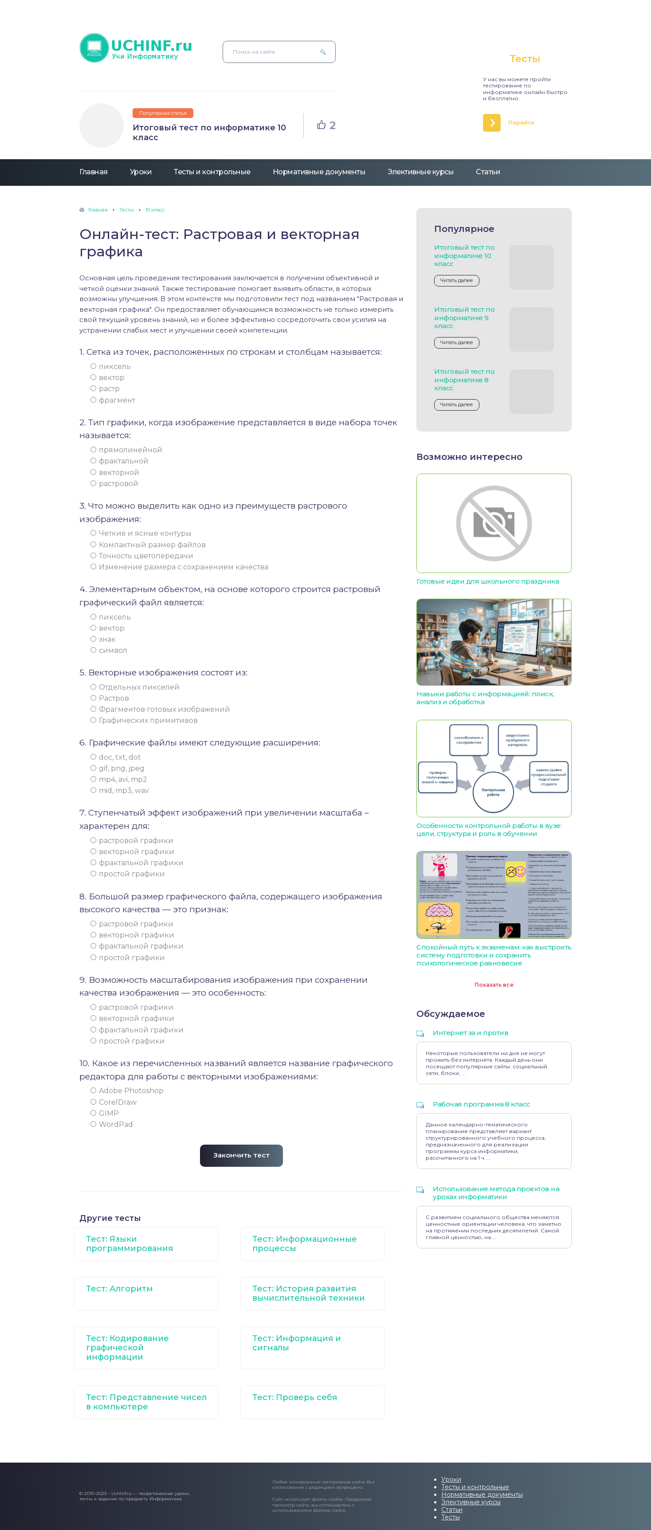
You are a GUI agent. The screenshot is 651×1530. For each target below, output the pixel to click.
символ (108, 650)
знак (103, 639)
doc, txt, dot (115, 757)
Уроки (141, 172)
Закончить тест (241, 1155)
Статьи (488, 172)
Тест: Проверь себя (294, 1397)
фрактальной (119, 461)
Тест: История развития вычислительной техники (308, 1293)
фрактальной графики (137, 863)
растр (105, 388)
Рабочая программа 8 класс (481, 1104)
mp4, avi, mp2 (118, 779)
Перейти (521, 122)
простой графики (127, 874)
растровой (114, 483)
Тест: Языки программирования (129, 1243)
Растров (109, 698)
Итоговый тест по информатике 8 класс (464, 379)
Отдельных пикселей (135, 687)
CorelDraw (113, 1102)
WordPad (111, 1124)
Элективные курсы (421, 172)
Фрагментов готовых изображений (160, 709)
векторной (114, 472)
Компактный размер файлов (148, 545)
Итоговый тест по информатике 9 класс (464, 317)
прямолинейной (126, 450)
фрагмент (112, 400)
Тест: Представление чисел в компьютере (146, 1402)
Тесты (450, 1517)
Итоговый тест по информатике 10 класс (209, 132)
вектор (107, 377)
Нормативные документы (319, 172)
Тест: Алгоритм (119, 1289)
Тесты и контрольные (212, 172)
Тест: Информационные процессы (304, 1243)
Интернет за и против (470, 1032)
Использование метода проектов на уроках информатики (496, 1193)
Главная (93, 172)
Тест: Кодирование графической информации (127, 1348)
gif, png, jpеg (117, 768)
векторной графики (132, 851)
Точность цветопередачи (141, 556)
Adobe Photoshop (127, 1091)
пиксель (110, 366)
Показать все (494, 985)
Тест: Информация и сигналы (296, 1343)
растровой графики (131, 840)
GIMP (104, 1113)
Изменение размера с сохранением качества (179, 567)
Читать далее (456, 280)
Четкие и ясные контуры (141, 533)
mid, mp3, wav (119, 790)
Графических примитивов (144, 720)
